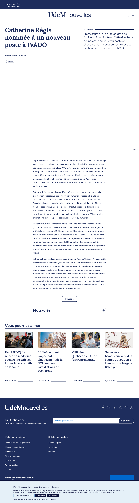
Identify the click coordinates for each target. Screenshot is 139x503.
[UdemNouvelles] (69, 16)
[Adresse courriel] (85, 424)
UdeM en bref (10, 464)
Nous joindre (52, 450)
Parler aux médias (11, 468)
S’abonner (51, 455)
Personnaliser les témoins (24, 496)
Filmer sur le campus (12, 459)
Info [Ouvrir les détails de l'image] (135, 153)
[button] (131, 16)
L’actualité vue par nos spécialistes (17, 446)
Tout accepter (52, 495)
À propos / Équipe (54, 446)
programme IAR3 (40, 182)
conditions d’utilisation (49, 499)
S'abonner (126, 424)
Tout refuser (41, 495)
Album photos (10, 455)
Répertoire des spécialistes (14, 450)
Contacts (8, 473)
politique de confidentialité (28, 499)
